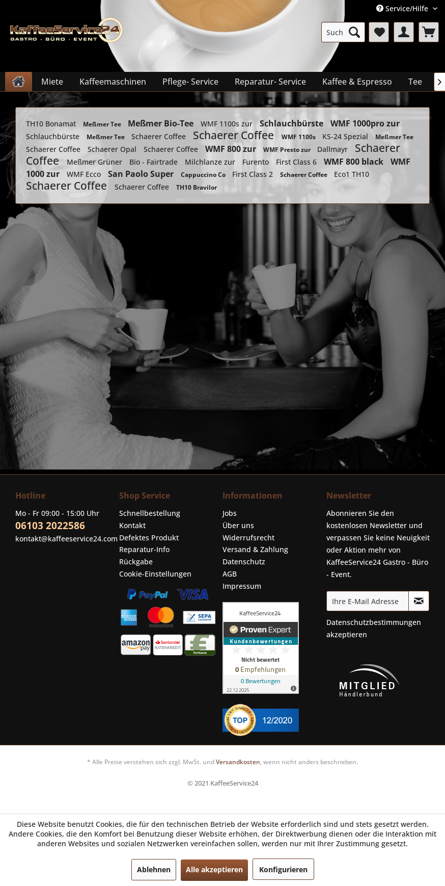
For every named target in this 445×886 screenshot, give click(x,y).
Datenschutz (243, 561)
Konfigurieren (283, 869)
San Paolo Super (142, 173)
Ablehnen (154, 869)
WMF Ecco (85, 174)
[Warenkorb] (429, 32)
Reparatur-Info (144, 549)
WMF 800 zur (231, 148)
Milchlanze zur (211, 162)
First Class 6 (297, 162)
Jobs (229, 513)
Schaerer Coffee (159, 136)
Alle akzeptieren (214, 869)
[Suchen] (354, 32)
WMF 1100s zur (228, 123)
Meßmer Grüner (95, 162)
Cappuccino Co (204, 174)
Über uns (238, 525)
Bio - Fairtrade (154, 162)
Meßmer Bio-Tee (162, 123)
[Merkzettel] (379, 32)
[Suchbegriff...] (343, 32)
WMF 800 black (354, 161)
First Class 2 (253, 174)
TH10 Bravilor (196, 187)
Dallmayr (333, 149)
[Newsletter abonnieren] (418, 601)
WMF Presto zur (287, 149)
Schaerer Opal (113, 149)
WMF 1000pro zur (365, 123)
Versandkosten (238, 762)
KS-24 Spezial (346, 136)
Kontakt (132, 525)
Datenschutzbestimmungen (373, 622)
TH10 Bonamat (52, 123)
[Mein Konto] (404, 32)
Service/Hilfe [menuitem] (403, 8)
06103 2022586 (50, 525)
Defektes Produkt (149, 537)
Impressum (241, 586)
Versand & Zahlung (255, 549)
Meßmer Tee (103, 124)
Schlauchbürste (292, 123)
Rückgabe (136, 561)
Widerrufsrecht (248, 537)
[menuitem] (343, 32)
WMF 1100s (299, 137)
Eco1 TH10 (351, 174)
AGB (229, 574)
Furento (256, 162)
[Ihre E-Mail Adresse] (367, 601)
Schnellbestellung (149, 513)
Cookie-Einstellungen (155, 574)
